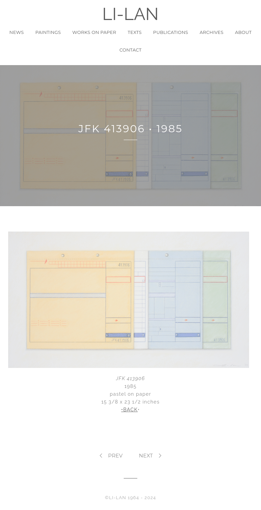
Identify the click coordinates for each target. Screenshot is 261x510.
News (17, 32)
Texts (135, 32)
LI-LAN (130, 14)
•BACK (129, 409)
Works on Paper (94, 32)
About (243, 32)
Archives (212, 32)
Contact (131, 50)
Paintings (48, 32)
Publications (170, 32)
